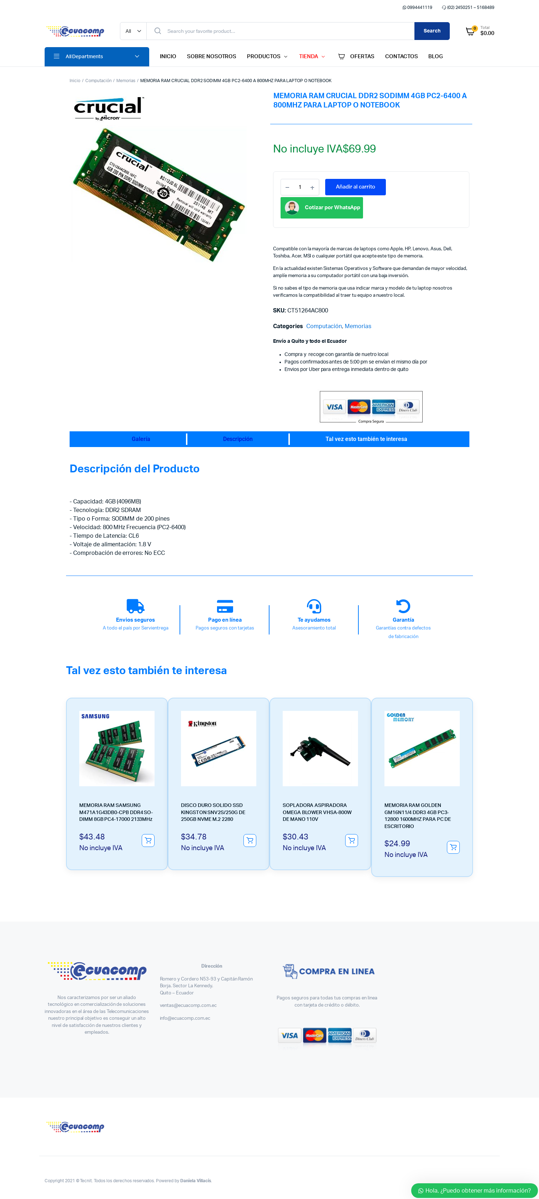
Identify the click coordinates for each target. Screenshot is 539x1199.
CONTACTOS (401, 56)
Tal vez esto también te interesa (366, 439)
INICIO (168, 56)
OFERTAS (355, 56)
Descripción (238, 439)
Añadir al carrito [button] (148, 840)
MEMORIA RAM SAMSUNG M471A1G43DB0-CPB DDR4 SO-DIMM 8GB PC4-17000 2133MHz (116, 812)
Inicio (75, 81)
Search (432, 31)
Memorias (125, 81)
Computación (98, 81)
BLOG (435, 56)
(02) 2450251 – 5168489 (467, 7)
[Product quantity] (299, 187)
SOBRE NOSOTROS (212, 56)
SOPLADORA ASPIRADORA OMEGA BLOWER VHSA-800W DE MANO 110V (317, 812)
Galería (141, 439)
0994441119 (416, 7)
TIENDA (308, 56)
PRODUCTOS (264, 56)
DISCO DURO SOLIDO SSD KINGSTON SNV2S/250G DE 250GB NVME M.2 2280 (213, 812)
